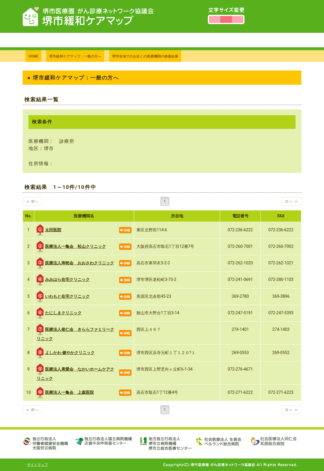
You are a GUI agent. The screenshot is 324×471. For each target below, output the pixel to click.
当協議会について (159, 40)
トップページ (42, 40)
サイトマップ (37, 465)
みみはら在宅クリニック (63, 280)
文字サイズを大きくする (237, 19)
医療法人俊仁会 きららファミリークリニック (75, 332)
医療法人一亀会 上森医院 (65, 392)
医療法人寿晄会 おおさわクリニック (75, 263)
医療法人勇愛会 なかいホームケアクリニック (75, 372)
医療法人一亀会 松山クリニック (71, 246)
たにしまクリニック (59, 313)
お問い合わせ (203, 40)
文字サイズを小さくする (214, 19)
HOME (33, 56)
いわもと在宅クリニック (63, 296)
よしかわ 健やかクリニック (66, 353)
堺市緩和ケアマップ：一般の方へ (75, 56)
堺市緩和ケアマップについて (98, 40)
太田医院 (49, 230)
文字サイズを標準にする (226, 19)
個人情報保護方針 (248, 40)
